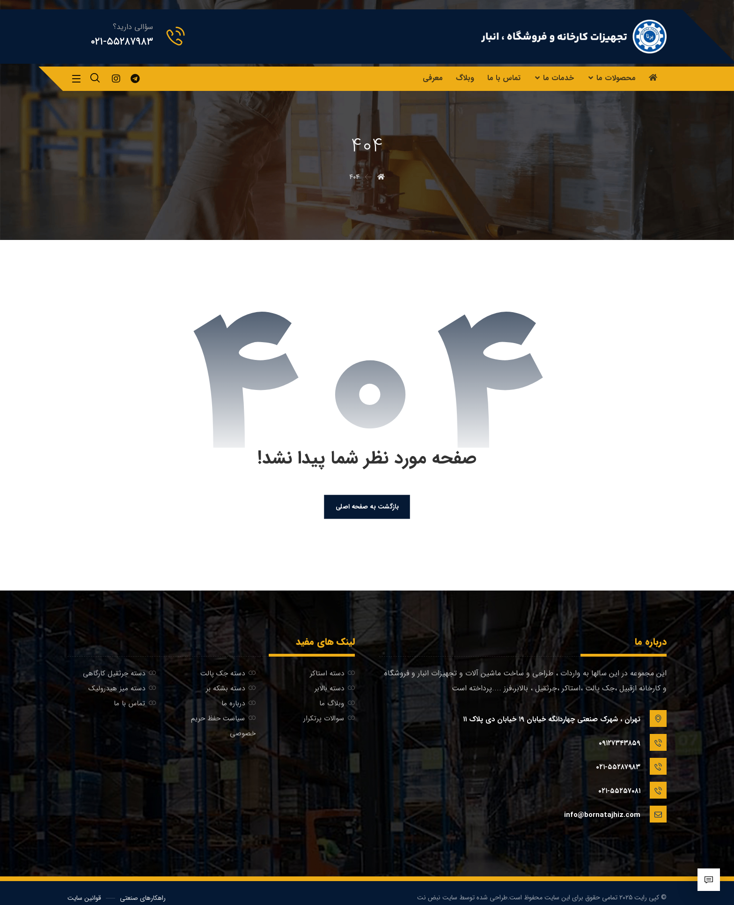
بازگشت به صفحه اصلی (367, 508)
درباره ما (238, 705)
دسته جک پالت (228, 675)
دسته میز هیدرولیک (122, 690)
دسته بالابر (335, 690)
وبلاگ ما (337, 705)
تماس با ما (135, 705)
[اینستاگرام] (116, 78)
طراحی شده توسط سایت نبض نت (462, 888)
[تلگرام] (134, 78)
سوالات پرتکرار (329, 720)
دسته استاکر (332, 675)
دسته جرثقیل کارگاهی (119, 675)
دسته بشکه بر (231, 690)
